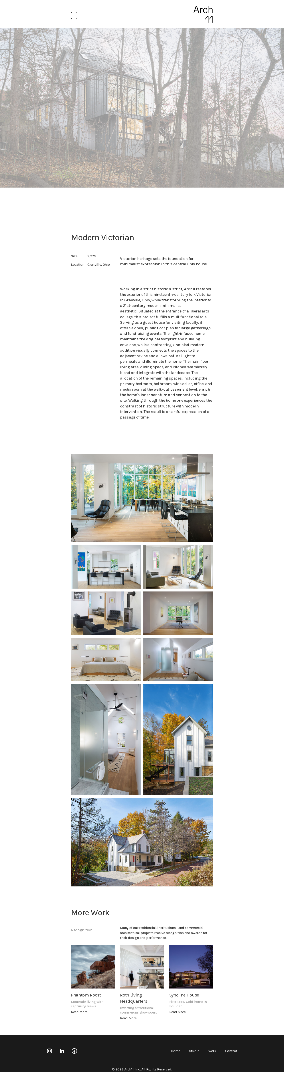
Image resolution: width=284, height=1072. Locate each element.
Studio (194, 1051)
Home (175, 1051)
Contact (231, 1051)
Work (212, 1051)
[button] (74, 14)
